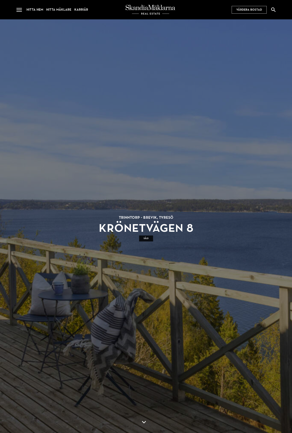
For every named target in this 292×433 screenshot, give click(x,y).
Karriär (81, 9)
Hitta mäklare (58, 9)
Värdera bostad (249, 9)
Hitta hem (34, 9)
